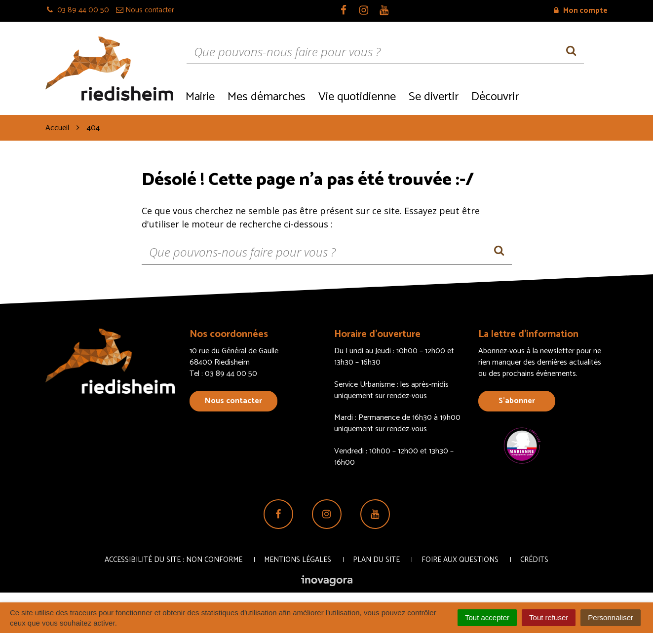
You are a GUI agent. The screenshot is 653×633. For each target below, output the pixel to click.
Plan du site (376, 560)
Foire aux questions (460, 560)
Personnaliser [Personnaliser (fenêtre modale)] (610, 617)
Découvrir (495, 97)
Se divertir (434, 97)
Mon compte (581, 10)
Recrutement (566, 96)
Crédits (534, 560)
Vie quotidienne (357, 97)
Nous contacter (233, 401)
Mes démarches (267, 97)
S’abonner (517, 401)
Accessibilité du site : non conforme (173, 560)
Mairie (200, 97)
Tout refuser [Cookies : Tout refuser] (548, 617)
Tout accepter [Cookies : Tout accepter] (487, 617)
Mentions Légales (297, 560)
